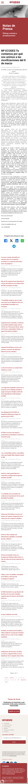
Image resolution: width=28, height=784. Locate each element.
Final (6, 682)
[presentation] (13, 747)
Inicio (6, 677)
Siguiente (23, 680)
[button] (5, 240)
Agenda (6, 728)
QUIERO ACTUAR (14, 711)
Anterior (12, 677)
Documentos (7, 726)
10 (18, 680)
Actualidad (6, 723)
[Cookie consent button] (2, 782)
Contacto (6, 731)
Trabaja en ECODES (9, 730)
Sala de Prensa (8, 725)
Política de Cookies (10, 773)
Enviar (14, 742)
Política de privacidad (13, 755)
